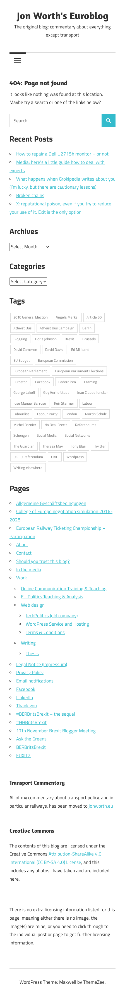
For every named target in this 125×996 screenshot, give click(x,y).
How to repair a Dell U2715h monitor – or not (62, 153)
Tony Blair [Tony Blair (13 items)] (78, 446)
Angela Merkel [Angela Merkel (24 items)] (67, 317)
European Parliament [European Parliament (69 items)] (30, 371)
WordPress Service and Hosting (57, 624)
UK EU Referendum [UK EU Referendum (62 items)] (28, 457)
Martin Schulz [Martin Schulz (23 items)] (96, 414)
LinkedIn (24, 697)
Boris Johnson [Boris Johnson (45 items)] (46, 339)
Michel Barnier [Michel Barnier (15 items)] (24, 424)
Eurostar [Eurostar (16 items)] (20, 382)
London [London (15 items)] (71, 414)
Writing (28, 643)
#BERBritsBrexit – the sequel (45, 714)
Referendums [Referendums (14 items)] (85, 424)
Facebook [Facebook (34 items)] (42, 382)
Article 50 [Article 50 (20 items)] (94, 317)
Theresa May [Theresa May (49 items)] (52, 446)
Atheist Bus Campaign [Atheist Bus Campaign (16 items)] (57, 328)
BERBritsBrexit (31, 747)
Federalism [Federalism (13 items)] (67, 382)
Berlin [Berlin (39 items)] (87, 328)
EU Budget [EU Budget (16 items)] (21, 360)
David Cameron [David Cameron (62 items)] (25, 349)
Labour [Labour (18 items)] (87, 403)
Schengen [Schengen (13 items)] (21, 435)
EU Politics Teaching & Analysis (52, 596)
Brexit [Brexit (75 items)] (69, 339)
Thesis (32, 653)
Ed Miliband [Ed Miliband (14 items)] (80, 349)
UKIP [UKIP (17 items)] (54, 457)
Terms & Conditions (45, 632)
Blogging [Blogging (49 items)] (20, 339)
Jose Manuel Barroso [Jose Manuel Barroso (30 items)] (29, 403)
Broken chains (30, 195)
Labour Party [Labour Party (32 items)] (47, 414)
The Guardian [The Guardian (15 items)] (23, 446)
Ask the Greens (31, 738)
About (22, 544)
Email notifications (35, 680)
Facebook (25, 689)
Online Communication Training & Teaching (64, 588)
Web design (33, 605)
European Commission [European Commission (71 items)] (55, 360)
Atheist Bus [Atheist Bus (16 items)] (22, 328)
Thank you (26, 705)
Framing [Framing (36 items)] (90, 382)
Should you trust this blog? (43, 561)
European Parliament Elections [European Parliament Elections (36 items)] (79, 371)
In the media (28, 569)
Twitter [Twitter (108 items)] (100, 446)
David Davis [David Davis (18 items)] (54, 349)
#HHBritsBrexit (31, 722)
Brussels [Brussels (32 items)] (89, 339)
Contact (24, 553)
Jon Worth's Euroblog (62, 15)
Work (21, 577)
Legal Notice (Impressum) (41, 664)
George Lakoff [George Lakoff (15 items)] (24, 392)
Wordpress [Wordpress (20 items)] (75, 457)
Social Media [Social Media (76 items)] (47, 435)
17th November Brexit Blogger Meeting (56, 730)
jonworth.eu (101, 806)
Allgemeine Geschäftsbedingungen (51, 503)
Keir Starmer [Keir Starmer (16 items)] (64, 403)
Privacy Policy (30, 672)
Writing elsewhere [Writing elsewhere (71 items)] (27, 467)
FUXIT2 (23, 755)
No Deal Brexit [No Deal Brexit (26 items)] (55, 424)
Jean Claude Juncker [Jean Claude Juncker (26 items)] (92, 392)
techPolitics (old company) (52, 615)
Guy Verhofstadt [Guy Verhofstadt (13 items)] (56, 392)
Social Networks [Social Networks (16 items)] (77, 435)
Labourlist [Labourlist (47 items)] (21, 414)
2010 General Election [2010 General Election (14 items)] (30, 317)
